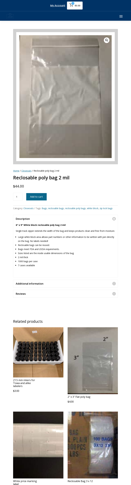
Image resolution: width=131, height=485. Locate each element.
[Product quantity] (17, 197)
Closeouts (26, 170)
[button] (106, 40)
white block (92, 208)
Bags (44, 208)
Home (16, 170)
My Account (57, 5)
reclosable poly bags (75, 208)
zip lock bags (106, 208)
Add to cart (36, 196)
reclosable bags (56, 208)
